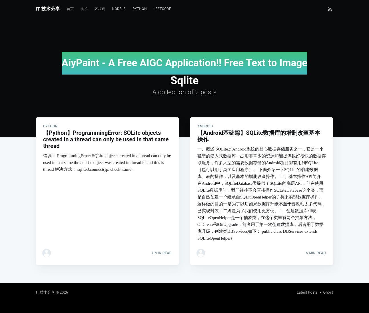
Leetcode (162, 9)
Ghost (328, 292)
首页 (70, 9)
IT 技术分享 (48, 9)
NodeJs (119, 9)
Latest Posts (307, 292)
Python (140, 9)
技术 (84, 9)
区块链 (100, 9)
